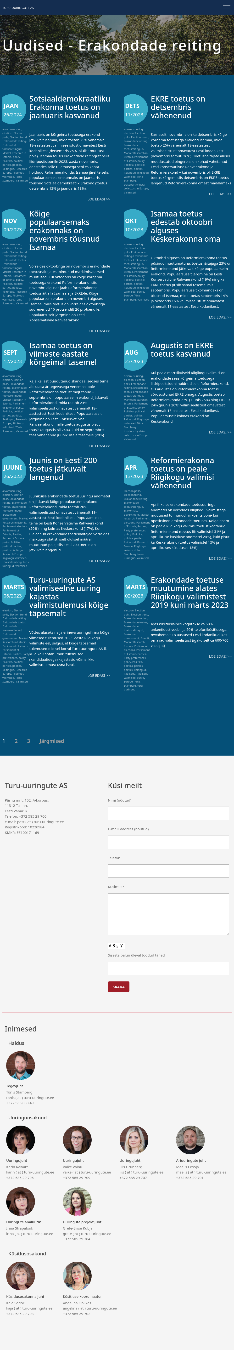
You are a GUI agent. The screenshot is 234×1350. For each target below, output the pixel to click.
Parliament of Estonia (136, 159)
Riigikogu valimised (13, 174)
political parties (11, 546)
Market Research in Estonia (15, 520)
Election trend (18, 137)
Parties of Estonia (13, 538)
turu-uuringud (134, 556)
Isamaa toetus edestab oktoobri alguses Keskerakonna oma (189, 226)
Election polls (132, 491)
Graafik (144, 638)
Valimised (22, 180)
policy (16, 157)
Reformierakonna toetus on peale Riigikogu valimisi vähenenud (186, 472)
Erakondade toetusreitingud (12, 147)
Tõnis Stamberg (12, 178)
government (10, 518)
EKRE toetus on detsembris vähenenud (181, 107)
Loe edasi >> (99, 199)
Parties (17, 534)
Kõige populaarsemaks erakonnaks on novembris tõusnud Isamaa (68, 230)
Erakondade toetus (14, 260)
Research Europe (12, 554)
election (7, 133)
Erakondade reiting (14, 141)
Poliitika (7, 161)
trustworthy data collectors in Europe (136, 186)
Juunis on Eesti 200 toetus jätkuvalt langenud (66, 468)
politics (16, 164)
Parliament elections (15, 526)
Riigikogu (129, 673)
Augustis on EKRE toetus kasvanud (185, 349)
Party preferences (135, 530)
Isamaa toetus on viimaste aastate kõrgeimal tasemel (66, 353)
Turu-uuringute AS (18, 8)
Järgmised (52, 741)
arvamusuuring (11, 129)
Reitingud (8, 169)
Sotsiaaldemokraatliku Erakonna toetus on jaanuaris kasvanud (74, 107)
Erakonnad (9, 514)
